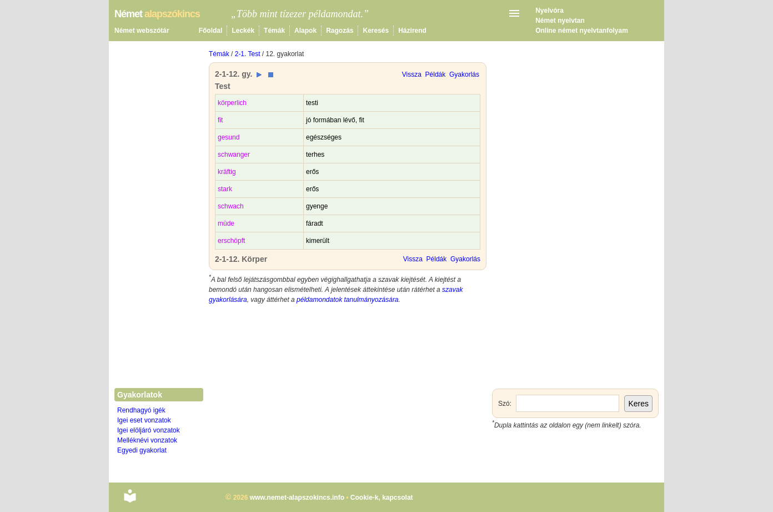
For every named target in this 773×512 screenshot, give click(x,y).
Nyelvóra (549, 10)
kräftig (227, 172)
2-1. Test (247, 54)
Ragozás (339, 30)
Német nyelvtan (560, 20)
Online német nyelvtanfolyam (581, 30)
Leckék (243, 30)
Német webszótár (141, 30)
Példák (435, 74)
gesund (228, 137)
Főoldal (211, 30)
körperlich (232, 103)
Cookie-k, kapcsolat (381, 497)
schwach (231, 206)
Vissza (411, 74)
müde (226, 223)
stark (225, 189)
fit (220, 120)
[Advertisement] (347, 393)
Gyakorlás (464, 74)
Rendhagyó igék (141, 410)
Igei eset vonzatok (144, 420)
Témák (274, 30)
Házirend (412, 30)
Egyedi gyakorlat (142, 450)
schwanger (234, 154)
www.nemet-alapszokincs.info (297, 497)
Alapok (305, 30)
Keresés (376, 30)
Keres (638, 403)
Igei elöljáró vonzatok (148, 430)
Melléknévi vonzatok (147, 440)
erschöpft (231, 241)
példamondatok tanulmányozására (347, 300)
